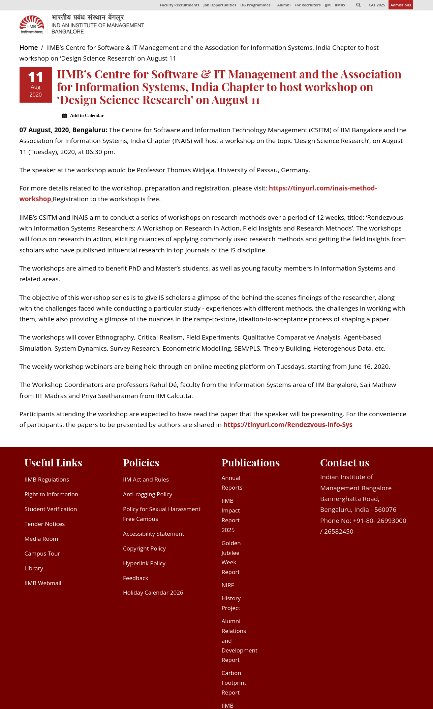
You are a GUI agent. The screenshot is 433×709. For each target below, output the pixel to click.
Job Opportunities (216, 6)
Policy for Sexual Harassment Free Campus (161, 516)
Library (34, 570)
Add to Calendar (87, 117)
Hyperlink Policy (144, 565)
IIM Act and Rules (146, 481)
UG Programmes (253, 6)
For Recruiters (306, 6)
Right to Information (52, 496)
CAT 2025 (376, 6)
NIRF (228, 587)
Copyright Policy (144, 550)
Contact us (345, 464)
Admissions (401, 6)
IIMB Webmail (43, 585)
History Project (231, 605)
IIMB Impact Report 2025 (231, 517)
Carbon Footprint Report (234, 684)
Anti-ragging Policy (147, 496)
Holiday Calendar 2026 (153, 594)
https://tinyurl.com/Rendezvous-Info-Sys (287, 426)
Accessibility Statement (153, 535)
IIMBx (339, 6)
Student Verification (51, 511)
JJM (326, 6)
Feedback (135, 580)
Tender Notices (45, 526)
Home (29, 49)
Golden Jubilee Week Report (231, 559)
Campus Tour (42, 555)
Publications (251, 464)
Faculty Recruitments (176, 6)
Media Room (41, 540)
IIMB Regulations (47, 481)
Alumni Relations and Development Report (240, 642)
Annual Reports (232, 484)
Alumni (281, 6)
